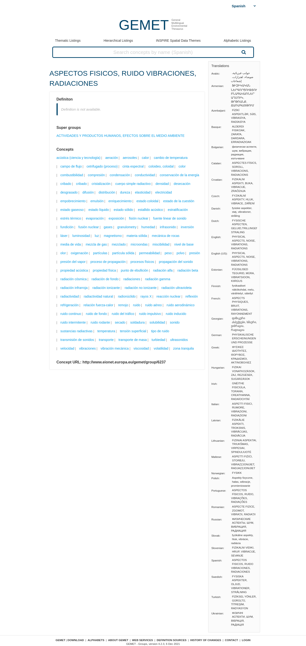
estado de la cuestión (178, 201)
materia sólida (137, 236)
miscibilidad (160, 244)
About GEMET (118, 640)
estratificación (178, 210)
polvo (180, 253)
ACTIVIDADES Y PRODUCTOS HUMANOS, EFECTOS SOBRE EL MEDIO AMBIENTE (121, 136)
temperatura (106, 331)
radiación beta (188, 270)
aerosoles (130, 158)
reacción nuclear (168, 296)
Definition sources (171, 640)
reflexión (191, 296)
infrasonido (168, 227)
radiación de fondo (104, 279)
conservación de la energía (179, 175)
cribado (65, 184)
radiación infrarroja (74, 288)
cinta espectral (133, 166)
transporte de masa (132, 340)
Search (243, 52)
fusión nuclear (88, 227)
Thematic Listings (67, 40)
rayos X (145, 296)
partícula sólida (123, 253)
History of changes (205, 640)
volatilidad (161, 348)
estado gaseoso (72, 210)
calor (145, 158)
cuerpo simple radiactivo (133, 184)
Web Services (142, 640)
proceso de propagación (108, 262)
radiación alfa (163, 270)
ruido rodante (100, 322)
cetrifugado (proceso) (102, 166)
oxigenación (79, 253)
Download (76, 640)
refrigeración (69, 305)
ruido (136, 305)
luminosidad (81, 236)
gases (108, 227)
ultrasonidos (179, 340)
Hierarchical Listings (118, 40)
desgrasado (69, 192)
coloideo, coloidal (161, 166)
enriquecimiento (120, 201)
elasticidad (142, 192)
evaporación (95, 218)
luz (97, 236)
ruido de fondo (96, 314)
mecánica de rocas (165, 236)
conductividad (145, 175)
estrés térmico (70, 218)
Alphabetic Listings (237, 40)
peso (168, 253)
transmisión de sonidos (77, 340)
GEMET (144, 24)
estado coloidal (147, 201)
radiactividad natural (98, 296)
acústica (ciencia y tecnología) (79, 158)
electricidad (163, 192)
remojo (123, 305)
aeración (111, 158)
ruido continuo (70, 314)
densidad (162, 184)
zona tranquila (183, 348)
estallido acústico (150, 210)
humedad (148, 227)
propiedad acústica (74, 270)
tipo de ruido (160, 331)
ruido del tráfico (123, 314)
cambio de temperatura (171, 158)
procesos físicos (142, 262)
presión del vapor (73, 262)
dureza (125, 192)
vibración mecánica (115, 348)
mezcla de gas (96, 244)
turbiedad (158, 340)
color (181, 166)
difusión (88, 192)
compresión (96, 175)
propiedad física (104, 270)
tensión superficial (133, 331)
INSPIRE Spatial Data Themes (178, 40)
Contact (231, 640)
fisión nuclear (138, 218)
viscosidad (141, 348)
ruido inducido (176, 314)
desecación (182, 184)
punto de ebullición (134, 270)
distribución (106, 192)
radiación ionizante (106, 288)
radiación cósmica (73, 279)
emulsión (97, 201)
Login (246, 640)
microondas (139, 244)
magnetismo (113, 236)
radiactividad (69, 296)
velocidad (67, 348)
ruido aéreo (153, 305)
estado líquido (98, 210)
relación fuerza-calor (98, 305)
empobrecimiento (73, 201)
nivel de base (184, 244)
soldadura (137, 322)
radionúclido (127, 296)
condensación (120, 175)
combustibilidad (71, 175)
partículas (100, 253)
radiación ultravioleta (177, 288)
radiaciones (131, 279)
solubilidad (157, 322)
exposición (116, 218)
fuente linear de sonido (169, 218)
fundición (67, 227)
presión (194, 253)
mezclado (119, 244)
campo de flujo (71, 166)
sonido (175, 322)
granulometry (126, 227)
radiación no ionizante (141, 288)
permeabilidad (149, 253)
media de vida (70, 244)
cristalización (101, 184)
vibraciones (87, 348)
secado (120, 322)
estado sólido (123, 210)
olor (63, 253)
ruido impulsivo (150, 314)
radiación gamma (157, 279)
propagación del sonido (176, 262)
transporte (106, 340)
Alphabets (96, 640)
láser (64, 236)
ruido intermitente (73, 322)
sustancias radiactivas (76, 331)
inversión (187, 227)
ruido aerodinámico (181, 305)
